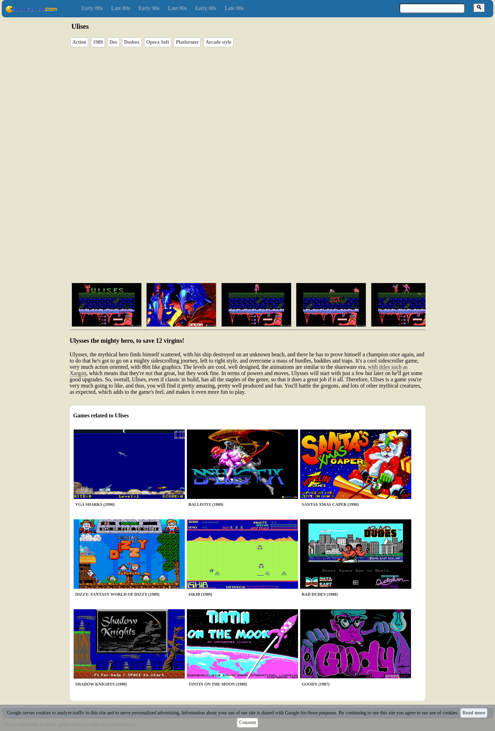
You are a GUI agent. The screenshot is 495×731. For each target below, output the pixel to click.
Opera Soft (157, 42)
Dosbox (131, 42)
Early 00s (205, 8)
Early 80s (92, 8)
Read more (473, 712)
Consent (247, 722)
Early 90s (149, 8)
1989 (98, 42)
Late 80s (120, 8)
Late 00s (234, 8)
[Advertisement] (267, 244)
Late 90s (177, 8)
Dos (113, 42)
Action (79, 42)
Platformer (187, 42)
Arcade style (218, 42)
